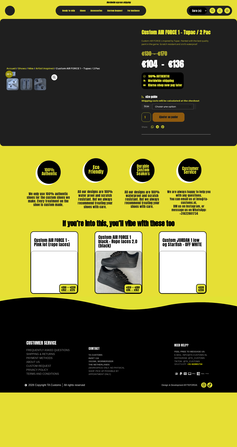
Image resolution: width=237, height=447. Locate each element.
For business (133, 10)
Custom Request (114, 10)
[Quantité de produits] (146, 145)
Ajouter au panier (168, 146)
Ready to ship (68, 10)
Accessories (96, 10)
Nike (31, 38)
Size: (147, 134)
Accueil (11, 38)
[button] (110, 47)
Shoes (83, 10)
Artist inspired (45, 38)
